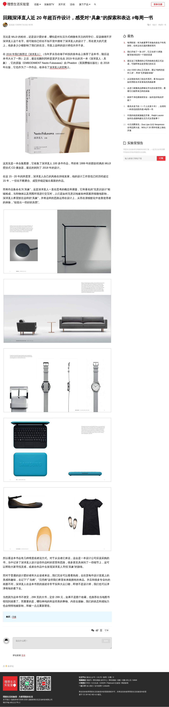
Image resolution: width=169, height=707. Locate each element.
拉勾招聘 (98, 686)
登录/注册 (158, 4)
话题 (36, 4)
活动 (72, 4)
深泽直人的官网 (59, 67)
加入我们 (89, 686)
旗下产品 (83, 4)
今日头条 (94, 683)
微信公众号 (90, 677)
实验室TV (49, 4)
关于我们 (6, 700)
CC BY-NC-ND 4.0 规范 (92, 695)
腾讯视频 (112, 680)
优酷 (119, 680)
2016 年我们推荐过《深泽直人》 (25, 54)
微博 (105, 677)
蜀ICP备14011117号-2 (11, 703)
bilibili (135, 680)
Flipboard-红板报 (113, 683)
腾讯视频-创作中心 (100, 680)
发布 (106, 641)
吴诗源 (12, 25)
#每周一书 (162, 25)
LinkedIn (106, 686)
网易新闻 (124, 683)
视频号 (89, 680)
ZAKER (102, 683)
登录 (23, 655)
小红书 (99, 677)
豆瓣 (109, 677)
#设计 (154, 25)
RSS (88, 683)
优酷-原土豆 (126, 680)
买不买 (61, 4)
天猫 (14, 616)
